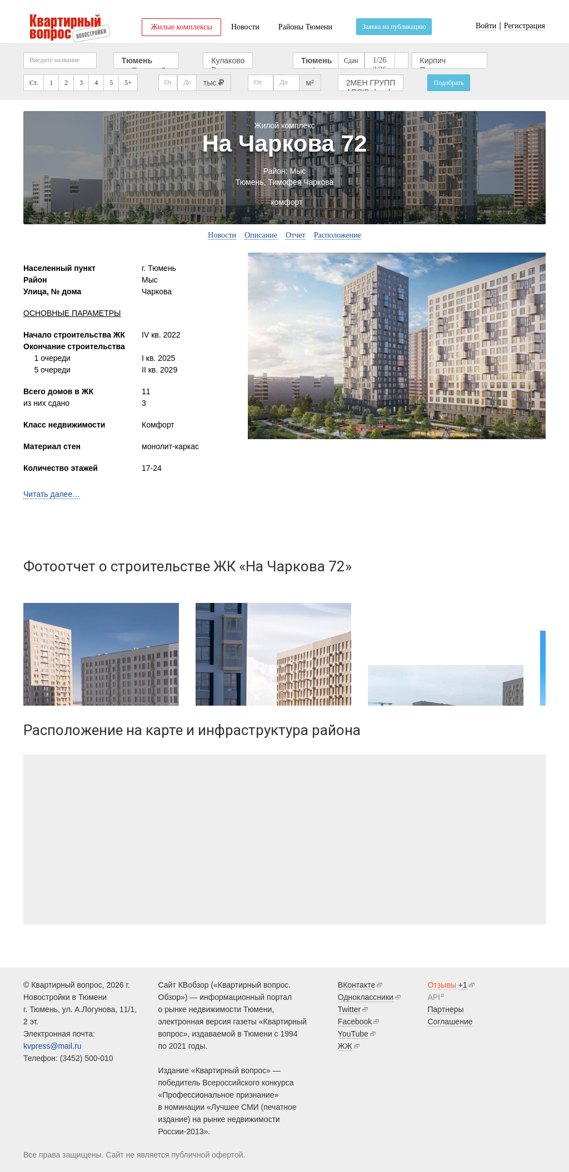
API (433, 997)
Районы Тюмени (305, 27)
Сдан (351, 60)
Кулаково (228, 61)
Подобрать (448, 83)
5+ (128, 83)
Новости (245, 27)
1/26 (380, 61)
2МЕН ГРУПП (370, 83)
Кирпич (449, 61)
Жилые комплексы (181, 27)
